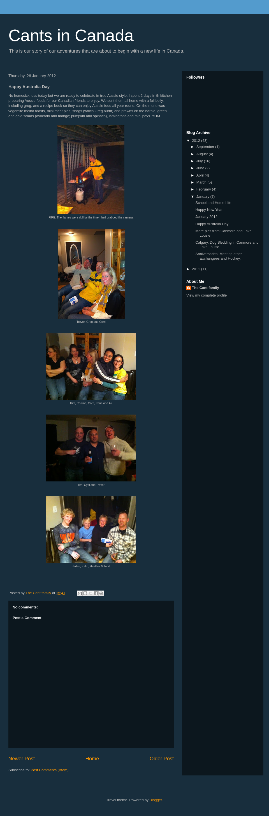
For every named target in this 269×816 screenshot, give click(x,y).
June (200, 168)
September (205, 147)
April (200, 175)
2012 (196, 140)
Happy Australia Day (211, 224)
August (202, 154)
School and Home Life (213, 203)
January (203, 196)
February (204, 189)
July (200, 161)
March (202, 182)
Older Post (162, 758)
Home (92, 758)
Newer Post (21, 758)
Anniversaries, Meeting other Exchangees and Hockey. (218, 256)
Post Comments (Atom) (50, 770)
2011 (196, 269)
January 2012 (206, 217)
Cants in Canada (71, 35)
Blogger (156, 800)
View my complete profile (206, 295)
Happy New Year (208, 210)
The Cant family (205, 288)
